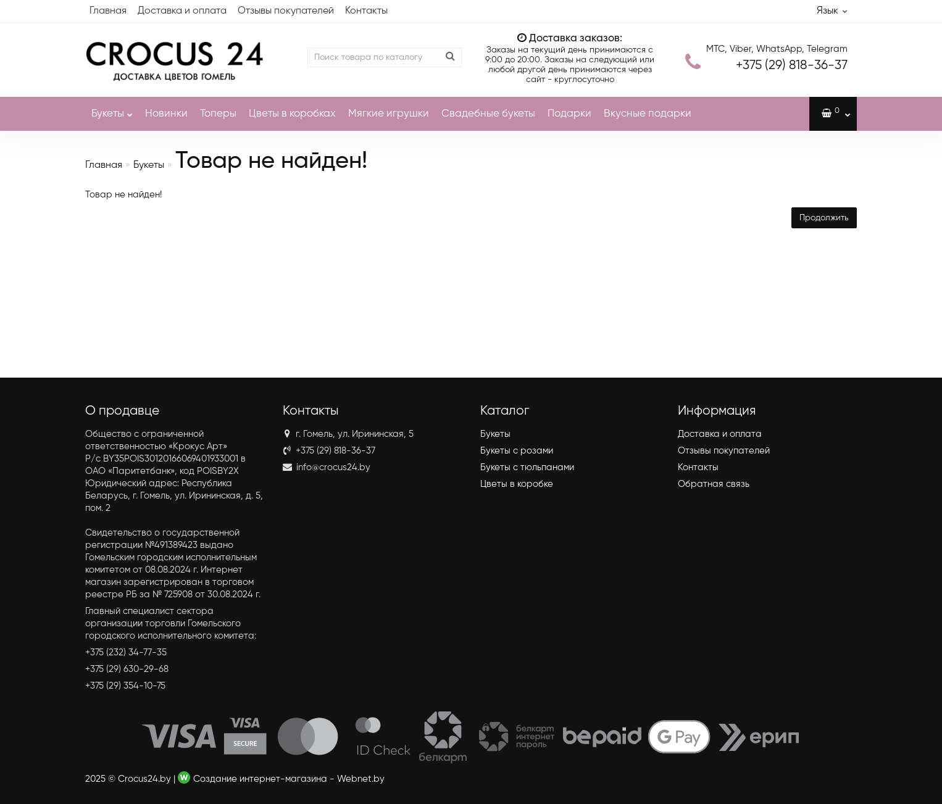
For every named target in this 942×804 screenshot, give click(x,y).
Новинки (166, 114)
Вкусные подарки (647, 114)
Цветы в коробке (516, 484)
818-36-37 (792, 65)
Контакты (366, 11)
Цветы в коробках (292, 114)
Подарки (569, 114)
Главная (108, 11)
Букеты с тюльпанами (527, 467)
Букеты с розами (516, 450)
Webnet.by (361, 779)
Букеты (112, 108)
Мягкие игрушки (388, 114)
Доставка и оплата (182, 11)
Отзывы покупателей (286, 11)
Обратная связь (713, 484)
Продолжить (824, 217)
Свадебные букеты (488, 114)
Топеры (218, 114)
